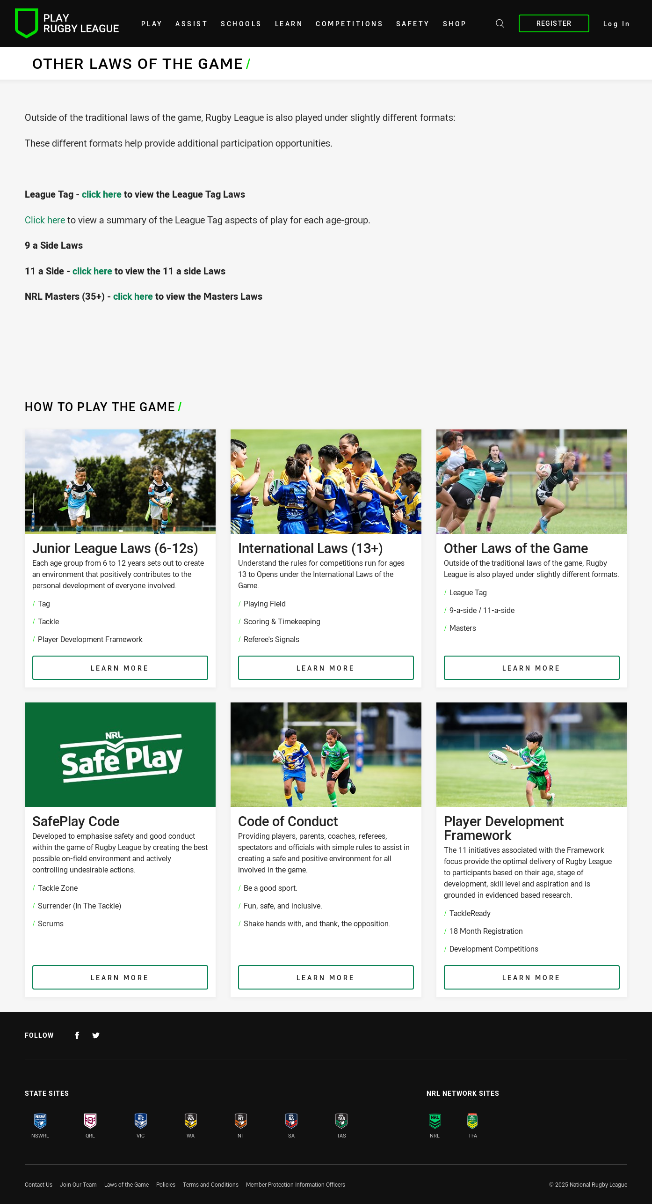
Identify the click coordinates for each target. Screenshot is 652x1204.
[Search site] (500, 25)
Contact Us (38, 1184)
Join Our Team (78, 1184)
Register (554, 23)
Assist (191, 23)
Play (152, 23)
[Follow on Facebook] (77, 1035)
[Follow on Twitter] (95, 1035)
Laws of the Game (126, 1184)
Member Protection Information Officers (295, 1184)
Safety (413, 23)
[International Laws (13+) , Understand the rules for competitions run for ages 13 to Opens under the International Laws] (326, 558)
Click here (45, 220)
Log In (617, 23)
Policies (165, 1184)
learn (289, 23)
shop (455, 23)
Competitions (350, 23)
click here (102, 194)
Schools (241, 23)
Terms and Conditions (211, 1184)
